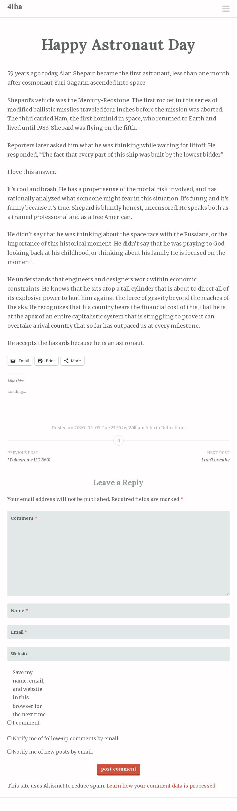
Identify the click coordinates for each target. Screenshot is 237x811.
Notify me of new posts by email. (53, 752)
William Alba (141, 428)
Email (19, 632)
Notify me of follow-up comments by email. (66, 738)
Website (20, 654)
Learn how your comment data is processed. (161, 786)
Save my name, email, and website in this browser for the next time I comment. (29, 697)
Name (19, 610)
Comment (24, 518)
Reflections (173, 428)
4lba (14, 6)
